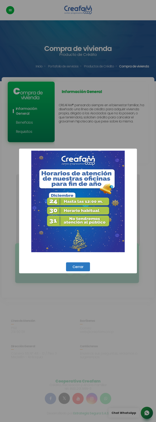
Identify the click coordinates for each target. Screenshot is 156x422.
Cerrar (78, 266)
